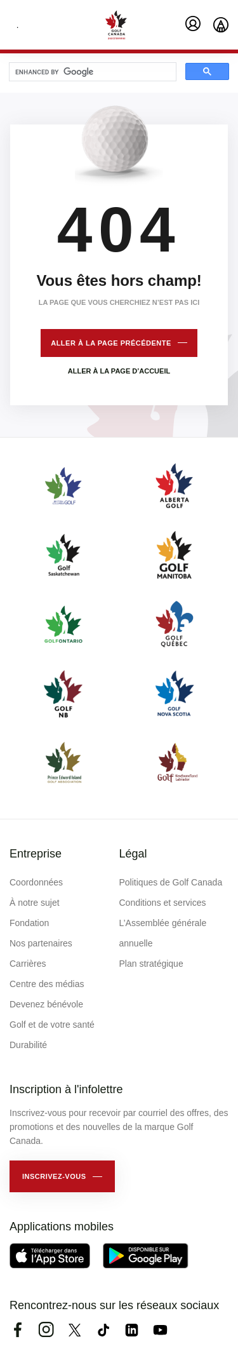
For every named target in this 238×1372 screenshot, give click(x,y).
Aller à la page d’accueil (119, 371)
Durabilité (28, 1045)
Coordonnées (36, 882)
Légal (133, 853)
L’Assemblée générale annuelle (163, 933)
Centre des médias (47, 984)
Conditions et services (162, 903)
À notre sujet (35, 903)
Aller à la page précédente (111, 343)
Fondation (29, 923)
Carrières (28, 963)
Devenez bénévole (46, 1004)
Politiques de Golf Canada (171, 882)
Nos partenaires (41, 943)
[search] (91, 72)
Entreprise (36, 853)
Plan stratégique (151, 963)
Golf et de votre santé (52, 1024)
